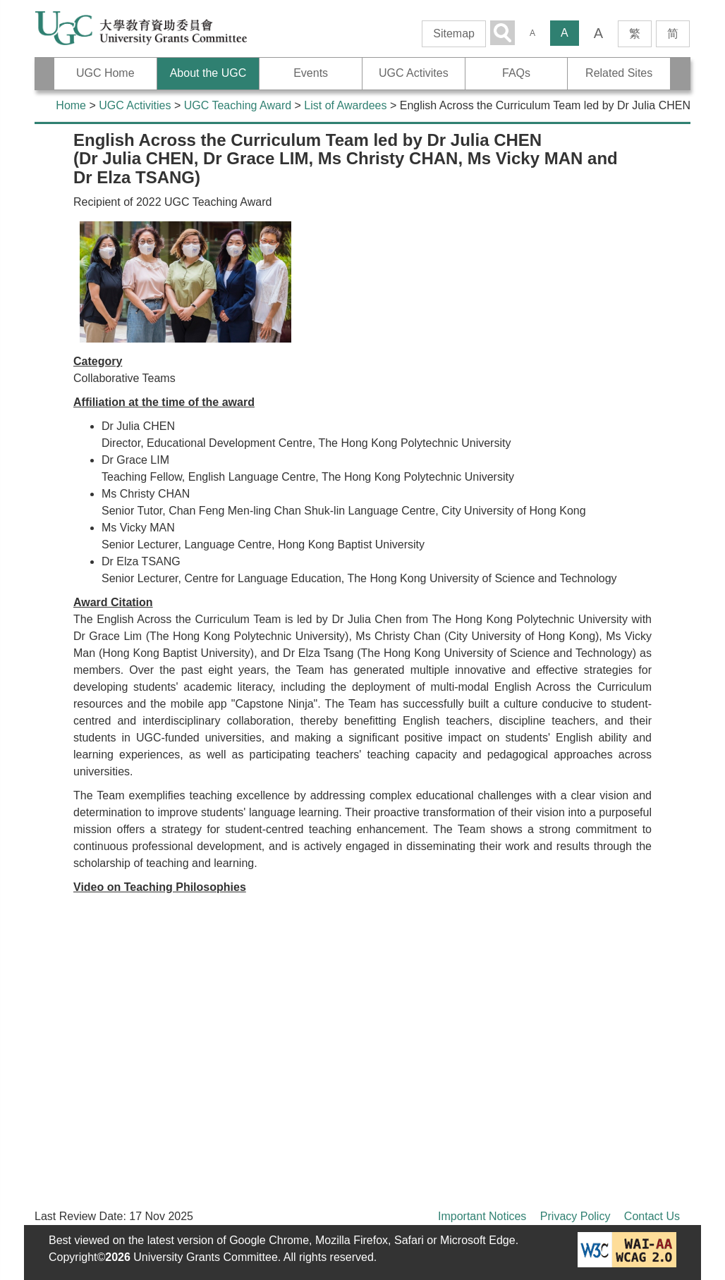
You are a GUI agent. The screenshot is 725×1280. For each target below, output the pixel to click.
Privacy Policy (575, 1216)
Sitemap (454, 33)
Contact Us (652, 1216)
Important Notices (482, 1216)
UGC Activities (135, 105)
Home (71, 105)
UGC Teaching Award (237, 105)
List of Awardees (345, 105)
